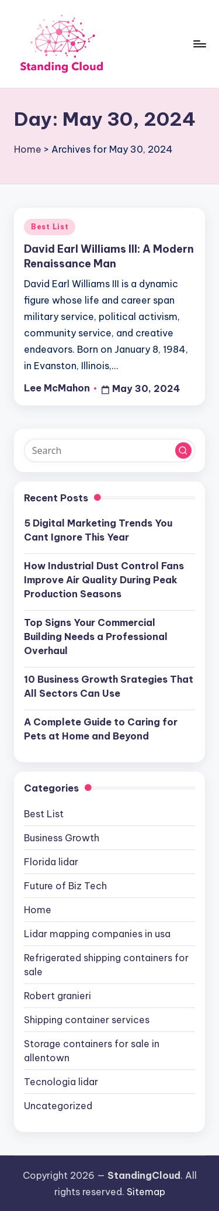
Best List (49, 226)
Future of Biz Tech (65, 886)
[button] (183, 450)
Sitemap (146, 1192)
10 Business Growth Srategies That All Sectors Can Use (108, 686)
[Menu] (199, 43)
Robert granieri (57, 996)
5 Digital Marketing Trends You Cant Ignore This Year (98, 530)
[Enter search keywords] (109, 450)
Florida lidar (51, 862)
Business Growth (61, 838)
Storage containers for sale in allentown (91, 1051)
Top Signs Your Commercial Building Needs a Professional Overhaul (96, 636)
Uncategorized (58, 1106)
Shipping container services (87, 1020)
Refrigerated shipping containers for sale (106, 965)
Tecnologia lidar (61, 1082)
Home (27, 149)
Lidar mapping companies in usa (97, 934)
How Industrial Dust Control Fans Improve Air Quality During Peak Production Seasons (104, 580)
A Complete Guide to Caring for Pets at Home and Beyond (101, 729)
